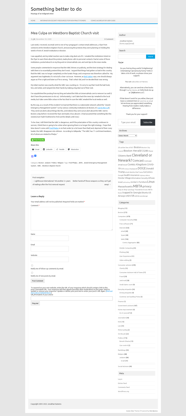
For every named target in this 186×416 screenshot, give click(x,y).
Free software (125, 224)
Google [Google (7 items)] (121, 175)
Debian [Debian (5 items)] (127, 169)
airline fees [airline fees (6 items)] (125, 147)
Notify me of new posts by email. (43, 276)
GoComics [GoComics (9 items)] (148, 172)
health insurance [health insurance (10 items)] (131, 175)
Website (34, 255)
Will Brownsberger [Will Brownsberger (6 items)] (141, 196)
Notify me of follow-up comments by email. (47, 269)
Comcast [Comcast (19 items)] (138, 160)
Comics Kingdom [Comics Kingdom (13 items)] (137, 164)
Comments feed (124, 387)
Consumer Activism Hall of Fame (131, 272)
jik (34, 39)
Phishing (122, 252)
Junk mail (123, 280)
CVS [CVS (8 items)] (122, 169)
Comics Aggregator (129, 242)
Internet (122, 228)
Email (33, 245)
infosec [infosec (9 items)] (151, 178)
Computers (122, 216)
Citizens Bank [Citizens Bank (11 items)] (124, 155)
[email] (131, 43)
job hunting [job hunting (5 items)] (126, 182)
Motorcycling (122, 330)
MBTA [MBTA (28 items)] (137, 186)
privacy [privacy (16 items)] (147, 186)
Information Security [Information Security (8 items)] (139, 178)
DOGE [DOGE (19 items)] (142, 168)
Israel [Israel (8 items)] (120, 182)
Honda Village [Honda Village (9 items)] (124, 178)
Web (122, 239)
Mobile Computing (126, 248)
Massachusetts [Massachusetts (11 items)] (125, 186)
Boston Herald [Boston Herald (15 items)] (132, 150)
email (123, 231)
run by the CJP (103, 108)
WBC (39, 166)
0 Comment (108, 39)
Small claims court (126, 284)
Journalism (122, 318)
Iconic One (130, 411)
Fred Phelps (54, 128)
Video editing (124, 260)
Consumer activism (125, 265)
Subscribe (147, 122)
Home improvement (125, 309)
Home (33, 20)
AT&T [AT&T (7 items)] (131, 147)
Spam (123, 235)
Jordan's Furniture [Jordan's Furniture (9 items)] (138, 182)
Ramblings (121, 350)
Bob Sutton (88, 77)
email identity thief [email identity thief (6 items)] (132, 172)
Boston (41, 163)
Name (33, 234)
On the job (122, 334)
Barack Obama (125, 341)
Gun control (124, 345)
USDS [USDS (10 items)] (128, 196)
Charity (122, 268)
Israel (123, 361)
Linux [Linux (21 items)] (151, 181)
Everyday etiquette (125, 289)
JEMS (81, 163)
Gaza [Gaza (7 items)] (141, 172)
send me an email (146, 101)
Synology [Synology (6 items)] (131, 189)
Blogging (121, 208)
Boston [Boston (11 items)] (137, 147)
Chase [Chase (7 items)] (150, 151)
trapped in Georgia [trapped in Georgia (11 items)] (132, 192)
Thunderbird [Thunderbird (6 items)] (139, 189)
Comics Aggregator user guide (103, 20)
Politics (54, 163)
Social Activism (123, 366)
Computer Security (126, 220)
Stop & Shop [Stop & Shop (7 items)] (122, 190)
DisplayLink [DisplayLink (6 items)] (133, 169)
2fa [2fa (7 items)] (119, 147)
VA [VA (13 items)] (132, 195)
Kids (119, 322)
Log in (120, 379)
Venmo (134, 90)
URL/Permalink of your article (42, 295)
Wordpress (154, 411)
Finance (121, 301)
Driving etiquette (126, 293)
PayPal (128, 90)
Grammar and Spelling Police (130, 297)
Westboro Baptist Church (51, 166)
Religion (60, 163)
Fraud (122, 276)
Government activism (125, 305)
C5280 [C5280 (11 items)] (145, 150)
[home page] (124, 43)
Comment (35, 205)
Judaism (48, 163)
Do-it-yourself (125, 313)
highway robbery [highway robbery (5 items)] (145, 175)
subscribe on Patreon (140, 82)
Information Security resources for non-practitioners (63, 20)
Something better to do (56, 9)
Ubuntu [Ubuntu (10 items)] (144, 192)
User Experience (125, 256)
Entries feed (122, 383)
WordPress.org (123, 391)
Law (119, 326)
